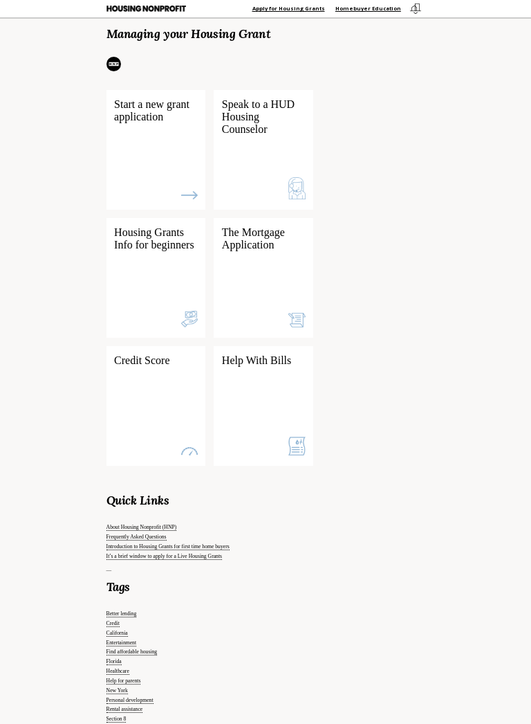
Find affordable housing (132, 652)
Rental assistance (124, 709)
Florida (114, 661)
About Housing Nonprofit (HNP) (141, 527)
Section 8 (116, 719)
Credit (113, 623)
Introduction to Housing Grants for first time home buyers (168, 546)
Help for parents (123, 681)
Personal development (129, 700)
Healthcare (117, 671)
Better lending (121, 613)
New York (117, 690)
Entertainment (121, 643)
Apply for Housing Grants (288, 8)
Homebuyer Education (368, 8)
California (117, 633)
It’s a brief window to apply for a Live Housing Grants (164, 556)
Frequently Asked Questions (136, 537)
